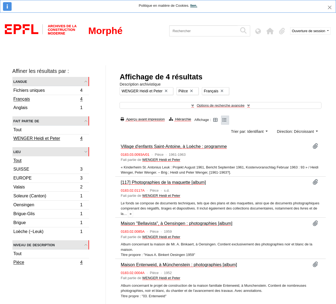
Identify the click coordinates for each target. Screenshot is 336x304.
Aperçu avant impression (143, 119)
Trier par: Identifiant (248, 131)
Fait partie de (26, 120)
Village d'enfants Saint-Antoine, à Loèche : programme (174, 146)
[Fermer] (330, 7)
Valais (48, 188)
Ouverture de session (309, 31)
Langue (20, 81)
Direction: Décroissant (296, 131)
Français (48, 99)
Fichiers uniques (48, 91)
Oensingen (48, 206)
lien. (193, 6)
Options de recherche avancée (221, 105)
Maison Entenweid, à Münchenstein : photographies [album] (179, 264)
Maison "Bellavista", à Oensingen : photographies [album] (176, 223)
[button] (270, 31)
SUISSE (48, 170)
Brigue (48, 223)
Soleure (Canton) (48, 197)
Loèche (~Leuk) (48, 232)
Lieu (17, 151)
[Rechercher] (203, 30)
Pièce (48, 263)
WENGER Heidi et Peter (48, 139)
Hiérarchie (180, 119)
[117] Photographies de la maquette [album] (163, 182)
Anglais (48, 108)
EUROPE (48, 179)
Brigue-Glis (48, 214)
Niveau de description (34, 244)
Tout (17, 129)
